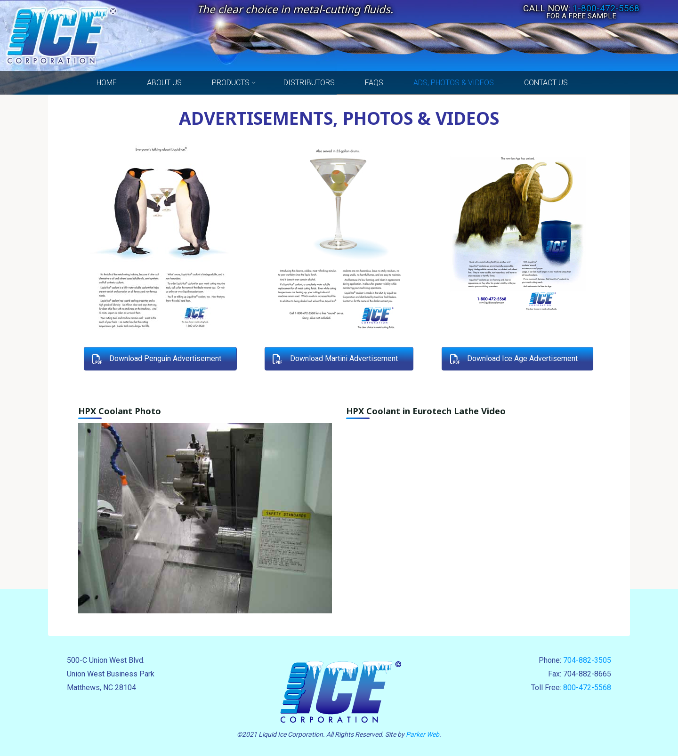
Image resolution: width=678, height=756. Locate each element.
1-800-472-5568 (606, 8)
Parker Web (422, 734)
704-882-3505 (587, 660)
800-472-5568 (587, 687)
